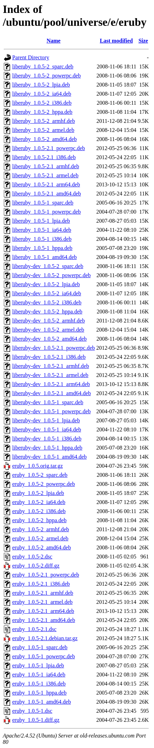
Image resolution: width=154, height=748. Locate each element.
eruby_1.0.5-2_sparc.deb (40, 475)
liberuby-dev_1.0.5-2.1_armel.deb (50, 375)
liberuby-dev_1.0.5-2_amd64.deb (49, 339)
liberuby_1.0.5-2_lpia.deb (41, 85)
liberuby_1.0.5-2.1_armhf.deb (45, 166)
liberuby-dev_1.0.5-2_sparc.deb (47, 266)
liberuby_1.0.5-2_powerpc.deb (46, 76)
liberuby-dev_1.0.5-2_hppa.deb (47, 311)
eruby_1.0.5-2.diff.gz (36, 566)
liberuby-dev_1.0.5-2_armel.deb (48, 330)
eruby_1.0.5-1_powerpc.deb (43, 656)
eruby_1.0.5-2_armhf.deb (40, 529)
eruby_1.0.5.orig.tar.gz (37, 466)
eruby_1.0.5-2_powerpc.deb (43, 484)
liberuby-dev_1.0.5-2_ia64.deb (46, 293)
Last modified (116, 41)
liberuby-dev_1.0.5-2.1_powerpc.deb (53, 348)
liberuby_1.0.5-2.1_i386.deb (44, 157)
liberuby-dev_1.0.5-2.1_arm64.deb (51, 384)
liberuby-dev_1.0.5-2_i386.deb (47, 302)
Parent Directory (30, 57)
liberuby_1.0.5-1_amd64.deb (44, 257)
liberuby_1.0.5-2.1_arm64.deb (46, 184)
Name (54, 41)
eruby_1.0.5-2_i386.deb (39, 511)
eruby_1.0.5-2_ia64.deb (38, 502)
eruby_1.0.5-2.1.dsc (34, 629)
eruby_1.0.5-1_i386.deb (39, 684)
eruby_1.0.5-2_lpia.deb (38, 493)
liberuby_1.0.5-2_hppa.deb (42, 112)
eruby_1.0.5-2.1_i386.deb (41, 584)
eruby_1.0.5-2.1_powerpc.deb (45, 575)
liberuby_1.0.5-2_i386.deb (41, 103)
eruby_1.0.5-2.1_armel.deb (42, 602)
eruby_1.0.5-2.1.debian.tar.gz (45, 638)
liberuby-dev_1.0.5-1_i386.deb (47, 439)
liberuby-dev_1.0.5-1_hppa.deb (47, 448)
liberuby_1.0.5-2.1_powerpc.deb (48, 148)
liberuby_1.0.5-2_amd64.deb (44, 139)
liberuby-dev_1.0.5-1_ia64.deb (46, 429)
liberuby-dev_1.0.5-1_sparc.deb (47, 402)
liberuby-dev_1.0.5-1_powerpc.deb (51, 411)
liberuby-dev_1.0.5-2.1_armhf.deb (50, 366)
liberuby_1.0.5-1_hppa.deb (42, 248)
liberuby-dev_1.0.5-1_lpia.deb (46, 420)
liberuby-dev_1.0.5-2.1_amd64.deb (51, 393)
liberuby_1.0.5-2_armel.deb (43, 130)
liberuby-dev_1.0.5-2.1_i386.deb (49, 357)
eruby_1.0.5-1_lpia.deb (38, 665)
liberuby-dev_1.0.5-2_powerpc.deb (51, 275)
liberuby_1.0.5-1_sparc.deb (43, 203)
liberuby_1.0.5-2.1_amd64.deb (46, 194)
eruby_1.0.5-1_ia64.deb (38, 674)
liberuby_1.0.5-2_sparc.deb (43, 66)
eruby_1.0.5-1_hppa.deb (39, 693)
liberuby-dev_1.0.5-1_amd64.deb (49, 457)
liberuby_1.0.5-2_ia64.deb (41, 94)
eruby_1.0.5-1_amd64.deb (41, 702)
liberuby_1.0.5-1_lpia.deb (41, 221)
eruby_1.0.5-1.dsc (32, 711)
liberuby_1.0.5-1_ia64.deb (41, 230)
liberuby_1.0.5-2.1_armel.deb (45, 175)
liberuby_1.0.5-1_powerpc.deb (46, 212)
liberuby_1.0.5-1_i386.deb (41, 239)
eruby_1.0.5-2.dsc (32, 557)
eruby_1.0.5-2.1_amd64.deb (43, 620)
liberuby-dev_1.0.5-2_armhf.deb (48, 321)
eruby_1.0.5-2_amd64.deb (41, 547)
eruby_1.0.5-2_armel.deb (40, 538)
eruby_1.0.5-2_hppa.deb (39, 520)
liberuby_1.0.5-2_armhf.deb (43, 121)
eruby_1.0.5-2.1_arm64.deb (43, 611)
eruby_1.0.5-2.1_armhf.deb (42, 593)
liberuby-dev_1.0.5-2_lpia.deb (46, 284)
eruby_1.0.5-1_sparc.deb (40, 647)
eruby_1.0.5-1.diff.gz (36, 720)
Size (143, 41)
